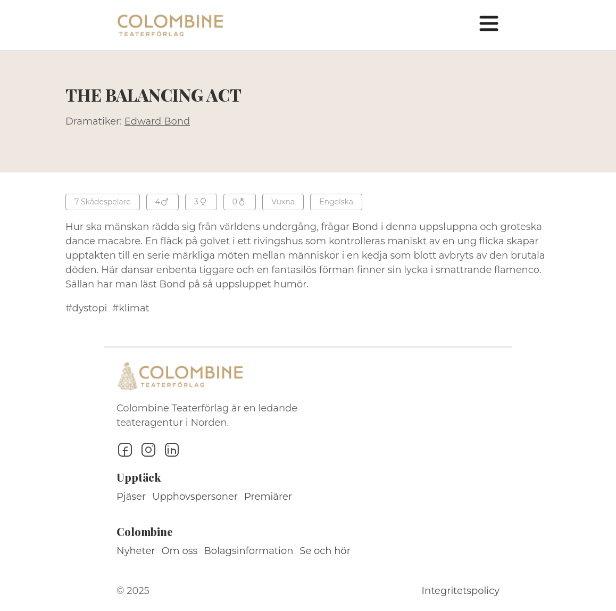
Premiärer (268, 496)
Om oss (180, 551)
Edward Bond (157, 121)
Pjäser (131, 496)
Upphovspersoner (195, 496)
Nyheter (135, 551)
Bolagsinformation (248, 551)
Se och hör (325, 551)
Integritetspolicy (461, 591)
